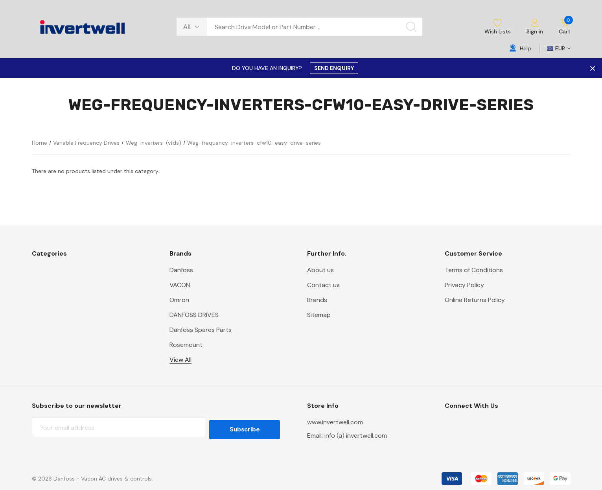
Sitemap (319, 315)
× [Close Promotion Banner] (591, 68)
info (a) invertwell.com (355, 435)
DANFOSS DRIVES (194, 315)
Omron (179, 300)
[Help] (520, 48)
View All (180, 360)
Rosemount (186, 345)
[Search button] (411, 27)
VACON (179, 285)
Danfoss (181, 270)
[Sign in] (535, 27)
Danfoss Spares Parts (200, 330)
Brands (317, 300)
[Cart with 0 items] (561, 27)
